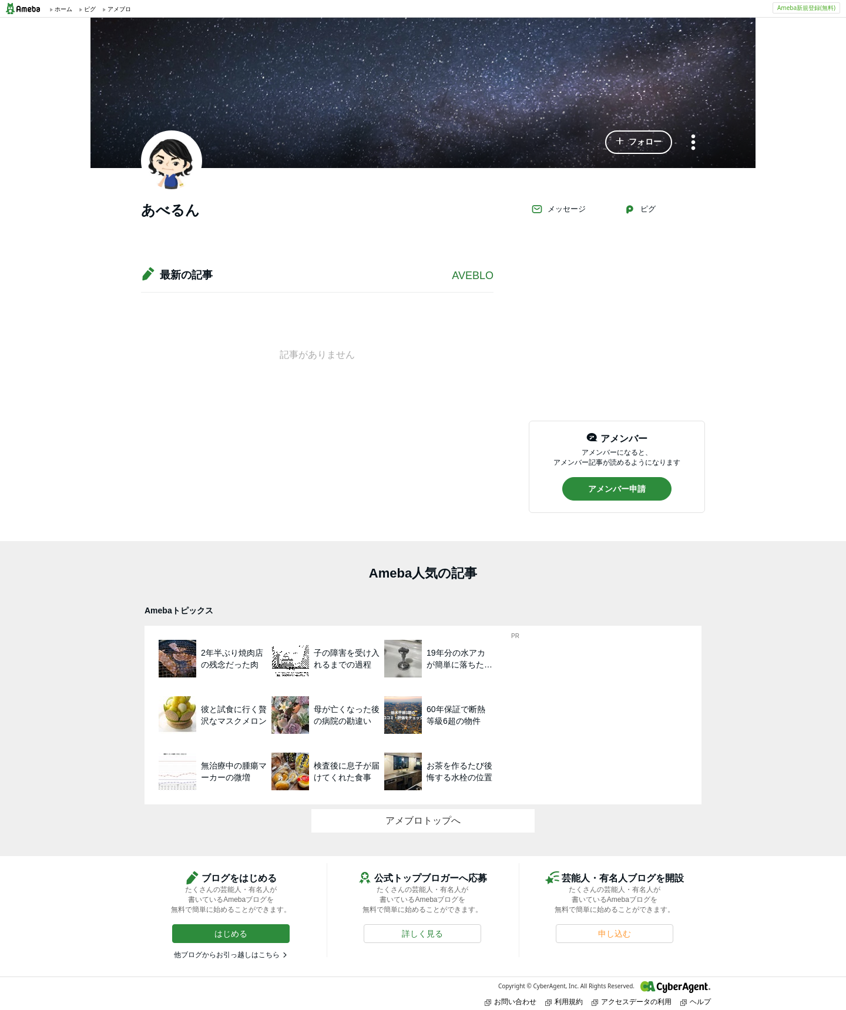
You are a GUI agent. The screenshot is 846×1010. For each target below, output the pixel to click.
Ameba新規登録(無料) (806, 8)
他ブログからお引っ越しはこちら (227, 955)
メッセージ (558, 209)
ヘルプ (695, 1001)
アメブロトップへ (423, 821)
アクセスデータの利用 (632, 1001)
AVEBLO (473, 275)
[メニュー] (693, 143)
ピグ (640, 209)
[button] (638, 142)
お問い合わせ (510, 1001)
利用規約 (564, 1001)
